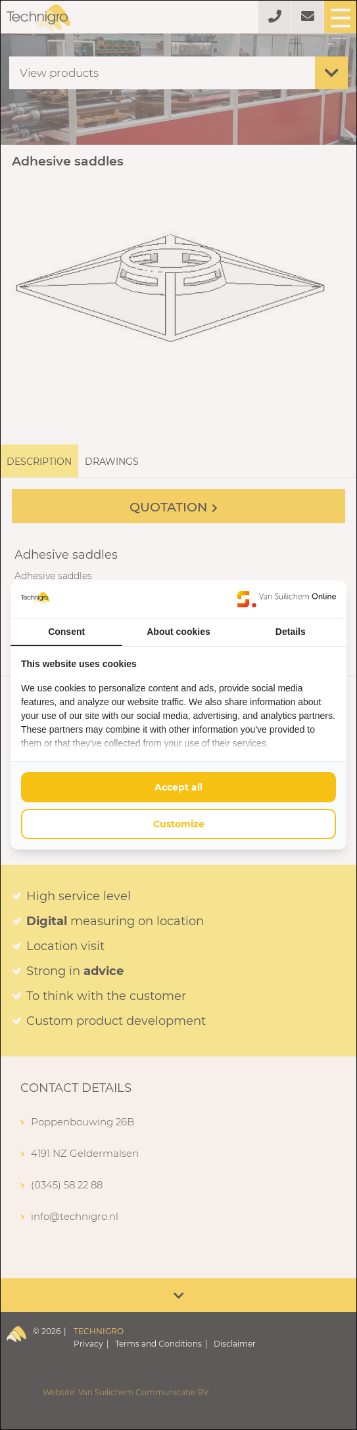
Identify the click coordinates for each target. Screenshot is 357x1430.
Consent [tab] (66, 631)
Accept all (178, 787)
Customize (178, 824)
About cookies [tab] (178, 631)
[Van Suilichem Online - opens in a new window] (286, 599)
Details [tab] (290, 631)
